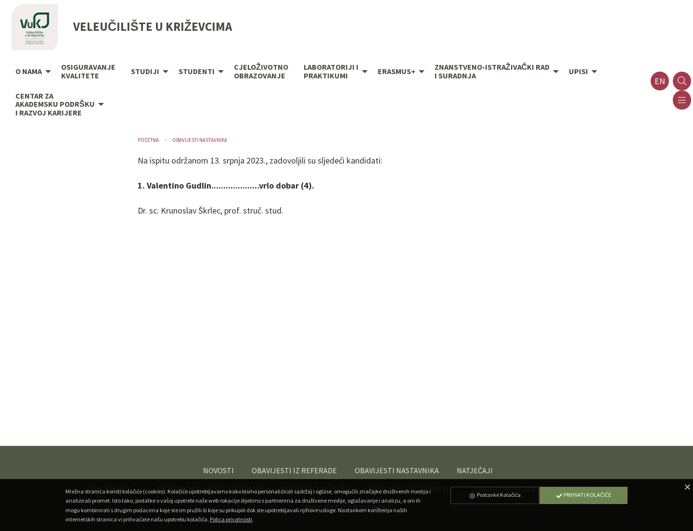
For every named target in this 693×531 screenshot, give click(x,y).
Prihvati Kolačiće (583, 494)
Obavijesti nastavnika (199, 140)
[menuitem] (30, 72)
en (659, 81)
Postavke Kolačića (495, 494)
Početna (148, 140)
